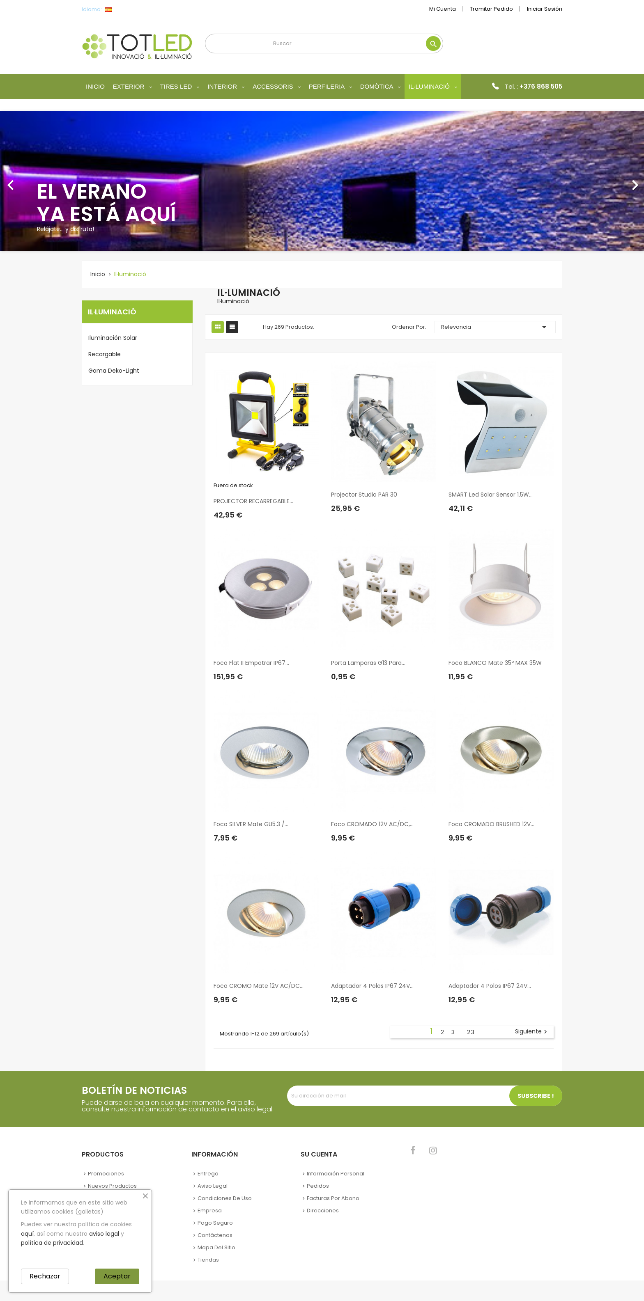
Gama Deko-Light (113, 370)
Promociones (106, 1173)
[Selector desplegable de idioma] (126, 9)
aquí (27, 1234)
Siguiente (532, 1031)
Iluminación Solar (112, 338)
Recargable (104, 354)
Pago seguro (215, 1223)
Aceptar (117, 1276)
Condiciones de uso (225, 1198)
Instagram (433, 1150)
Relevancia (495, 327)
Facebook (413, 1150)
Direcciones (323, 1210)
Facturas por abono (333, 1198)
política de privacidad (52, 1243)
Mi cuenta (442, 8)
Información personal (335, 1173)
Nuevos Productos (112, 1186)
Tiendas (208, 1260)
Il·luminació (112, 312)
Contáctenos (215, 1235)
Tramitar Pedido (491, 8)
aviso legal (104, 1234)
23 (471, 1032)
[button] (48, 181)
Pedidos (318, 1186)
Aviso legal (213, 1186)
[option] (322, 181)
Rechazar (45, 1276)
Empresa (210, 1210)
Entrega (208, 1173)
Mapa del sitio (216, 1247)
